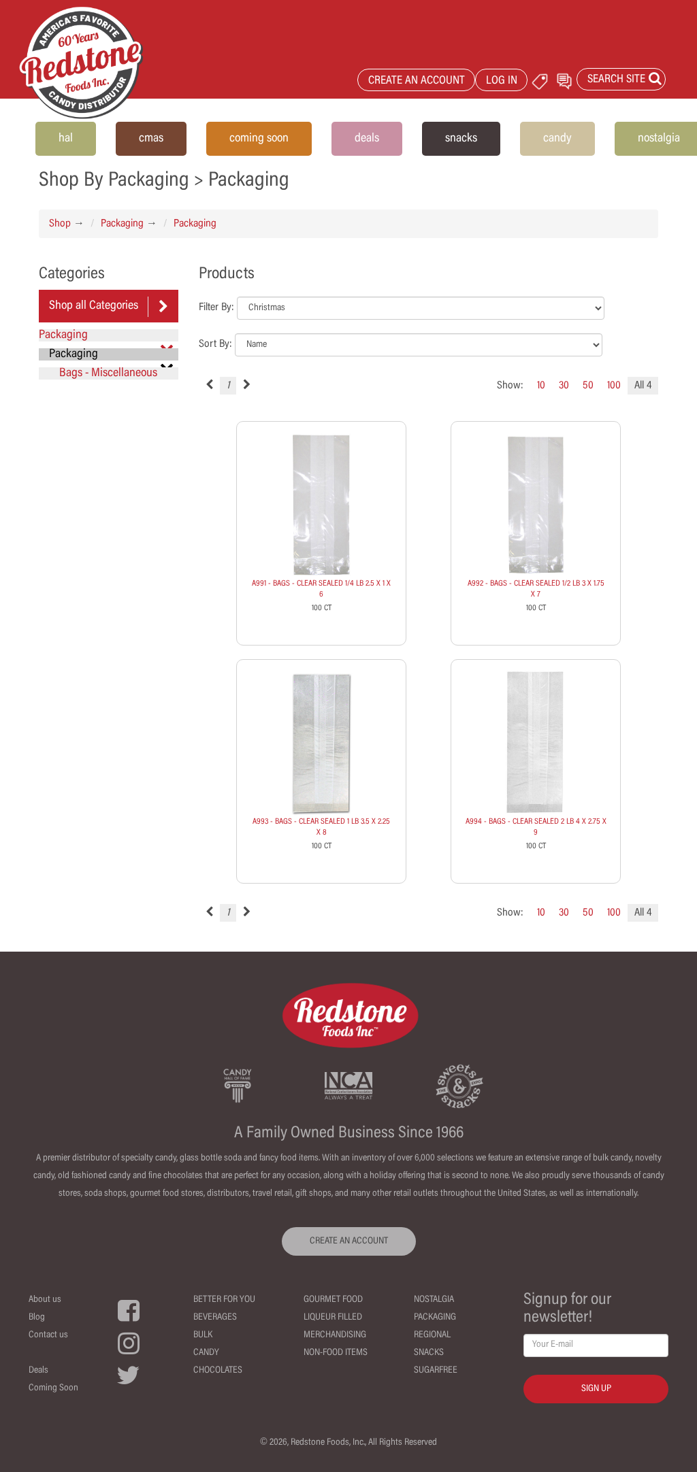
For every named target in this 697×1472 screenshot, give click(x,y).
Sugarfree (435, 1370)
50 (588, 385)
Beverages (215, 1317)
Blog (37, 1317)
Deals (38, 1370)
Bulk (202, 1335)
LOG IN (501, 81)
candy (557, 139)
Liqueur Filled (333, 1317)
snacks (461, 139)
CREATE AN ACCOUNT (416, 81)
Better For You (224, 1300)
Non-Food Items (336, 1353)
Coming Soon (53, 1388)
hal (66, 139)
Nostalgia (434, 1300)
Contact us (48, 1335)
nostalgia (659, 139)
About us (45, 1300)
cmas (151, 139)
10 (541, 385)
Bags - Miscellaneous (108, 373)
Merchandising (335, 1335)
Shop (60, 223)
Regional (432, 1335)
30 (564, 385)
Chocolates (217, 1370)
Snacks (429, 1353)
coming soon (259, 139)
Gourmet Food (333, 1300)
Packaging (122, 223)
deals (367, 139)
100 (614, 385)
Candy (206, 1353)
